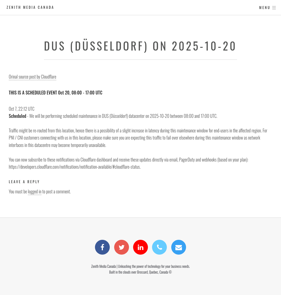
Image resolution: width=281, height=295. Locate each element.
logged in (34, 191)
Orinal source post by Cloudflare (32, 76)
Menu (264, 7)
